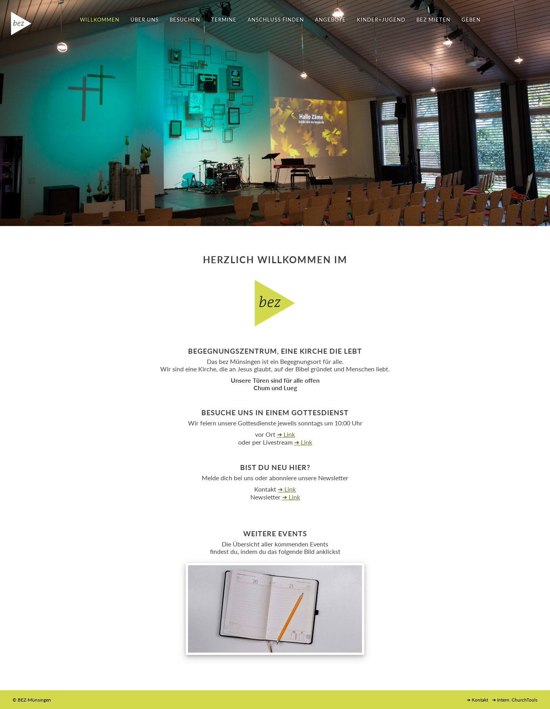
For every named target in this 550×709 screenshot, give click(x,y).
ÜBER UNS (144, 19)
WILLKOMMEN (99, 19)
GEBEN (471, 19)
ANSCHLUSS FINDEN (276, 19)
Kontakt (480, 700)
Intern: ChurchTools (517, 700)
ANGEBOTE (330, 19)
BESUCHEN (185, 19)
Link (289, 434)
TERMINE (224, 19)
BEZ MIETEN (433, 19)
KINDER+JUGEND (381, 19)
